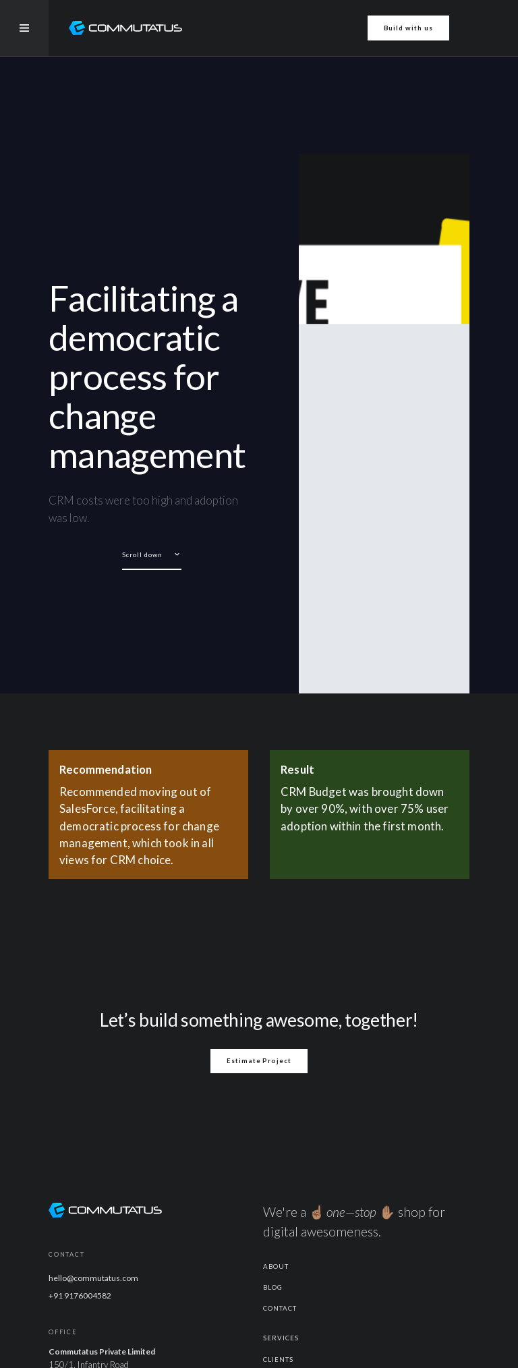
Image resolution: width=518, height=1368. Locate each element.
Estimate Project (259, 1060)
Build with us (408, 28)
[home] (125, 28)
